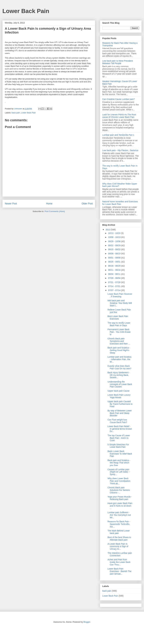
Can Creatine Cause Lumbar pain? (118, 99)
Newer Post (11, 203)
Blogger (86, 622)
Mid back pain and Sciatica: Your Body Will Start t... (120, 303)
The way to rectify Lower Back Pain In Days (119, 324)
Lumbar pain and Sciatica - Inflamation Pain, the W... (119, 359)
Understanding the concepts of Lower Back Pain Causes (120, 384)
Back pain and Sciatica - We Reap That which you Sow (119, 463)
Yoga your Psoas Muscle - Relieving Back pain (120, 497)
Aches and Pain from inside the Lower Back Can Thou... (119, 562)
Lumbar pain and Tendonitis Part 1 (118, 135)
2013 (108, 229)
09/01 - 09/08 (114, 258)
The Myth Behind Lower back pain (119, 531)
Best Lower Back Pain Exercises (118, 317)
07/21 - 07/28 (114, 282)
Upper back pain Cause (118, 391)
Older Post (87, 203)
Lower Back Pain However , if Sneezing (120, 295)
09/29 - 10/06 (114, 241)
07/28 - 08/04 (114, 278)
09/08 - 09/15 (114, 253)
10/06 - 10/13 (114, 237)
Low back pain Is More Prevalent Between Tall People (117, 62)
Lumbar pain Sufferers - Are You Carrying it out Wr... (119, 515)
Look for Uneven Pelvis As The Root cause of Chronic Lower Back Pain (119, 115)
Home (49, 203)
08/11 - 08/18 (114, 270)
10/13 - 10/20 (114, 233)
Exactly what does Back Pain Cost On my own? (119, 367)
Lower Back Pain (25, 11)
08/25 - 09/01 (114, 262)
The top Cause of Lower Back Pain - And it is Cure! (119, 438)
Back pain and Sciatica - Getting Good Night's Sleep (119, 350)
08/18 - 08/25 (114, 266)
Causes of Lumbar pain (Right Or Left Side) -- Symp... (119, 472)
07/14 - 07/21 (114, 286)
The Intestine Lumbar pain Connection (120, 554)
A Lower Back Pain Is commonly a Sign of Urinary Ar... (118, 546)
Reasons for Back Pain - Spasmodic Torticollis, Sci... (119, 524)
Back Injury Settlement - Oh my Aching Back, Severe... (119, 375)
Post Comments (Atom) (55, 211)
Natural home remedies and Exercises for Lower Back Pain (120, 202)
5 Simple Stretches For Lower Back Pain (118, 445)
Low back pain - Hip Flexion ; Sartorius (120, 150)
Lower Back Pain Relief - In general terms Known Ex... (120, 429)
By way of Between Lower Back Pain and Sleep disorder (120, 413)
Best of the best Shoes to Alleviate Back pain (119, 538)
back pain (16, 113)
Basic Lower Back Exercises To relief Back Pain (120, 453)
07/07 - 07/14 (114, 290)
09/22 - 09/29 (114, 245)
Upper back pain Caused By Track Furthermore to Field (120, 404)
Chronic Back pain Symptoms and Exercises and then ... (119, 341)
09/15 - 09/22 (114, 249)
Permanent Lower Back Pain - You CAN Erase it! (119, 332)
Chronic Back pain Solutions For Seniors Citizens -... (119, 490)
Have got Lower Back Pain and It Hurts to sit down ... (120, 506)
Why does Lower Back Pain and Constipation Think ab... (119, 481)
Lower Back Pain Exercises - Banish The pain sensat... (119, 571)
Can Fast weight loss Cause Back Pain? (117, 421)
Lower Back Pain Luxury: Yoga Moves (119, 396)
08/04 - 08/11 (114, 274)
